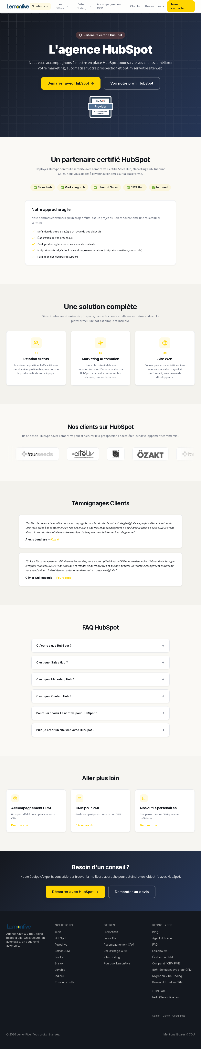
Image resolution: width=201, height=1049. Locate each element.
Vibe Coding (84, 6)
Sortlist (156, 1015)
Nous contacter (178, 6)
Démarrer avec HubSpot (71, 83)
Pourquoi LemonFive (117, 963)
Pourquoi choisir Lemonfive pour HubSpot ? (100, 718)
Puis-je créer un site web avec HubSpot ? (100, 735)
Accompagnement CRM (109, 6)
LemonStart (111, 932)
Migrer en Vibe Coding (167, 976)
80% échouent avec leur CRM (172, 969)
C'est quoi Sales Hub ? (100, 668)
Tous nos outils (64, 982)
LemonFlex (111, 938)
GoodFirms (178, 1015)
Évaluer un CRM (162, 957)
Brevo (59, 963)
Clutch (166, 1015)
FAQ (155, 944)
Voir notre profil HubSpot (131, 83)
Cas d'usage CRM (115, 950)
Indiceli (59, 976)
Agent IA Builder (162, 938)
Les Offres (62, 6)
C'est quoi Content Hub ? (100, 702)
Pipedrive (61, 944)
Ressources (155, 6)
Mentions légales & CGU (179, 1034)
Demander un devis (132, 892)
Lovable (60, 969)
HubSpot (60, 938)
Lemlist (59, 957)
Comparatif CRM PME (166, 963)
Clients (135, 6)
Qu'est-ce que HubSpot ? (100, 651)
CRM (58, 932)
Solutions (40, 6)
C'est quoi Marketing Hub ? (100, 685)
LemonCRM (62, 950)
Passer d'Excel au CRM (167, 982)
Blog (155, 932)
